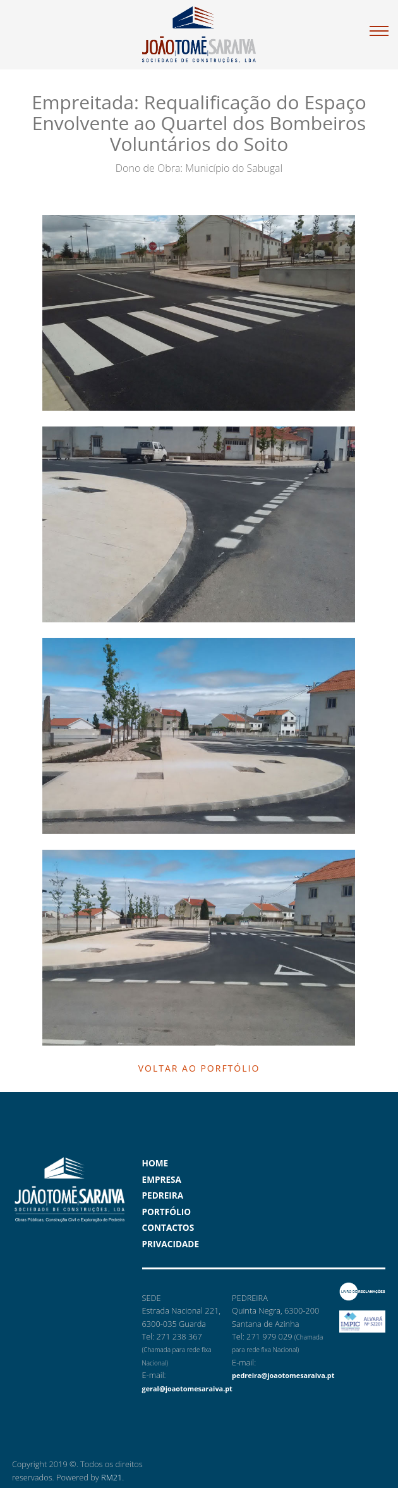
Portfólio (166, 1212)
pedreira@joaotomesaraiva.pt (283, 1375)
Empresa (161, 1179)
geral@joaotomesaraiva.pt (187, 1388)
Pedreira (163, 1195)
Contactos (168, 1227)
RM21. (112, 1477)
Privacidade (171, 1244)
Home (155, 1163)
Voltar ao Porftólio (199, 1068)
